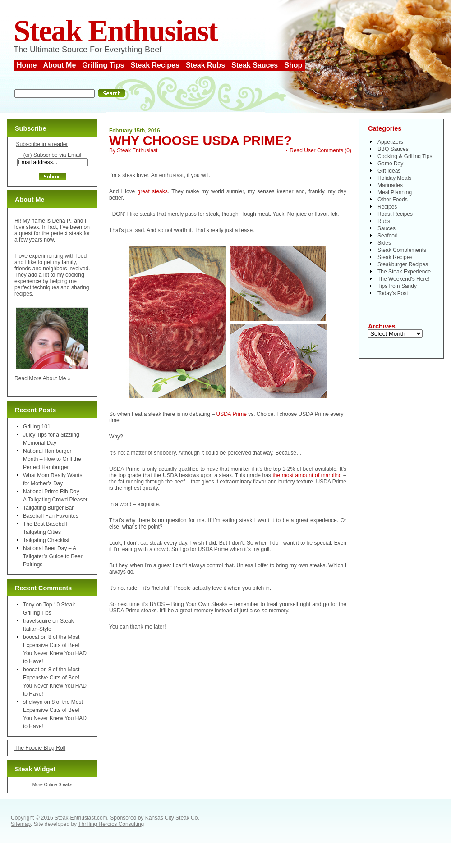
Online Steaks (58, 784)
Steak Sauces (254, 65)
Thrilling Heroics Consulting (111, 824)
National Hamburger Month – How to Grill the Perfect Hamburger (52, 459)
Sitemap (21, 824)
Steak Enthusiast (115, 31)
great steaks (153, 191)
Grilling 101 (37, 427)
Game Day (390, 163)
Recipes (387, 207)
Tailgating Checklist (46, 540)
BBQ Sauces (393, 149)
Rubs (383, 221)
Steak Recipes (154, 65)
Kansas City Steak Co (171, 818)
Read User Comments (316, 150)
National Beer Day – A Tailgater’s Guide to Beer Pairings (53, 556)
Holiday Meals (394, 178)
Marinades (390, 185)
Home (27, 65)
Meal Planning (394, 192)
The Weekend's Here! (403, 279)
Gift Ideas (388, 171)
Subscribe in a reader (42, 144)
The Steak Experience (404, 272)
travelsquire (37, 621)
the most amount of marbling (306, 475)
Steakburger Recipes (402, 264)
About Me (59, 65)
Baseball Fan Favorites (50, 516)
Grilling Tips (103, 65)
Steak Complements (401, 250)
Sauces (386, 228)
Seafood (387, 235)
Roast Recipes (395, 214)
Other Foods (392, 199)
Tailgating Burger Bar (48, 508)
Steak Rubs (205, 65)
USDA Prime (231, 414)
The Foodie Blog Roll (39, 748)
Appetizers (390, 142)
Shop (293, 65)
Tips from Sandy (397, 286)
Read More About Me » (42, 378)
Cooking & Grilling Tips (404, 156)
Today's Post (392, 293)
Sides (384, 243)
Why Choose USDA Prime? (200, 140)
